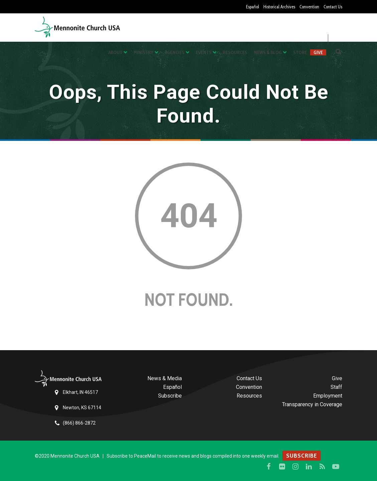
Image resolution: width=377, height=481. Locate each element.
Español (245, 6)
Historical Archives (274, 6)
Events (204, 52)
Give (318, 52)
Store (300, 52)
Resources (235, 52)
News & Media (164, 378)
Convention (307, 6)
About (115, 52)
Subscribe (170, 396)
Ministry (143, 52)
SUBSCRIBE (301, 455)
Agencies (174, 52)
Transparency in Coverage (312, 404)
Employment (327, 396)
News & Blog (268, 52)
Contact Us (332, 6)
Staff (336, 387)
